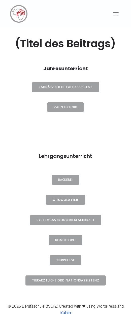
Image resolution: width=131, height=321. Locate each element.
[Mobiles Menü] (116, 14)
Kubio (65, 313)
